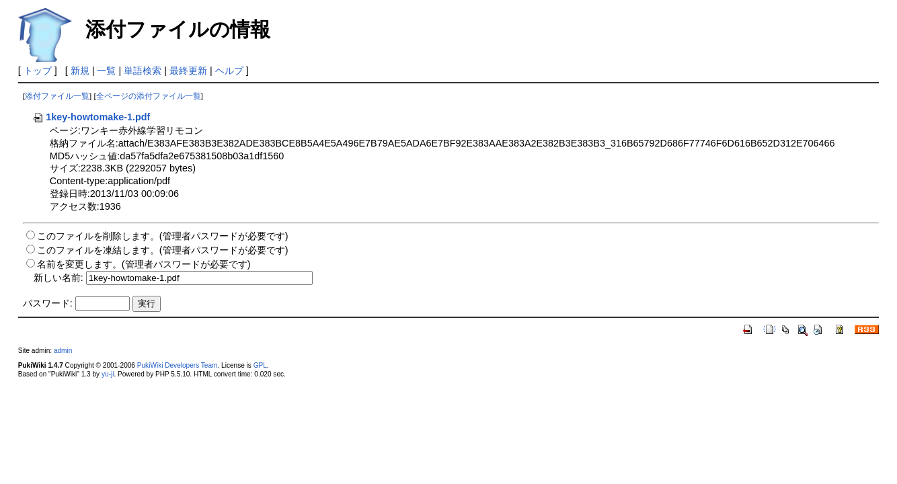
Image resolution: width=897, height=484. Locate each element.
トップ (38, 70)
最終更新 (188, 70)
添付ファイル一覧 (57, 96)
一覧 (106, 70)
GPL (260, 365)
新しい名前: (58, 277)
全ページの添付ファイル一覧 (148, 96)
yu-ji (108, 374)
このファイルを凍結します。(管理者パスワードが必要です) (162, 250)
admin (63, 350)
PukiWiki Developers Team (177, 365)
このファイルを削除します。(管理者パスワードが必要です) (162, 236)
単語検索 (142, 70)
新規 (80, 70)
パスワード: (48, 303)
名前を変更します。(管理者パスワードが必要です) (144, 264)
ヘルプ (229, 70)
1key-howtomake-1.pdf (91, 117)
